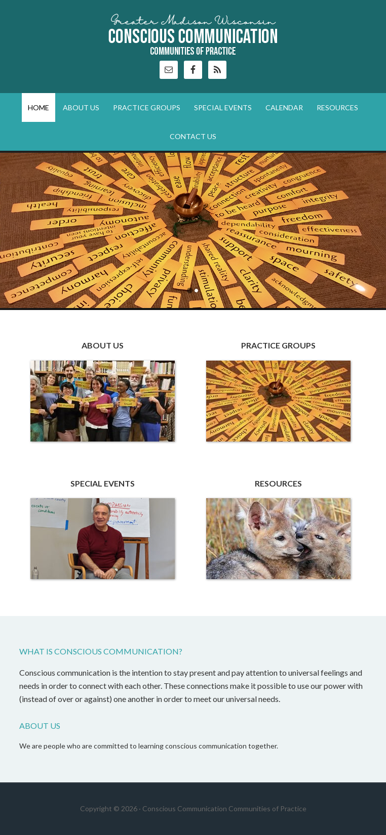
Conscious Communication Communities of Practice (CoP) (193, 35)
